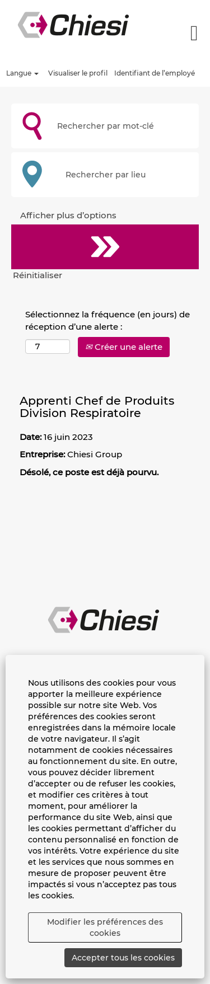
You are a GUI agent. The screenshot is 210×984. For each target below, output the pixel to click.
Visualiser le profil (78, 73)
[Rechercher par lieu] (105, 174)
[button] (188, 33)
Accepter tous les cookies (123, 958)
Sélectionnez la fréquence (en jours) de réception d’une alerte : (107, 320)
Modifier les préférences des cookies (105, 927)
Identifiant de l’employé (154, 73)
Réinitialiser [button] (37, 275)
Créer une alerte (123, 346)
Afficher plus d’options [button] (68, 215)
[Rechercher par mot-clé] (105, 126)
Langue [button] (22, 73)
